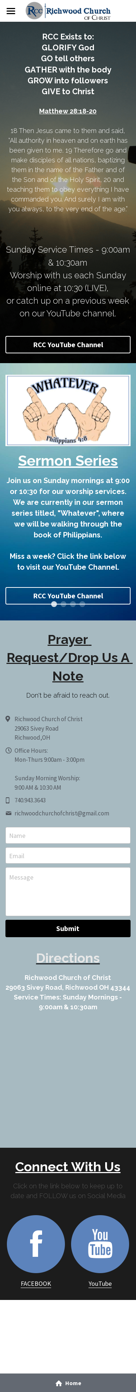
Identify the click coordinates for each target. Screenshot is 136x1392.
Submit (67, 928)
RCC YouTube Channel (68, 344)
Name (17, 835)
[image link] (67, 10)
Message (21, 877)
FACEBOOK (36, 1283)
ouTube (101, 1283)
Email (16, 855)
